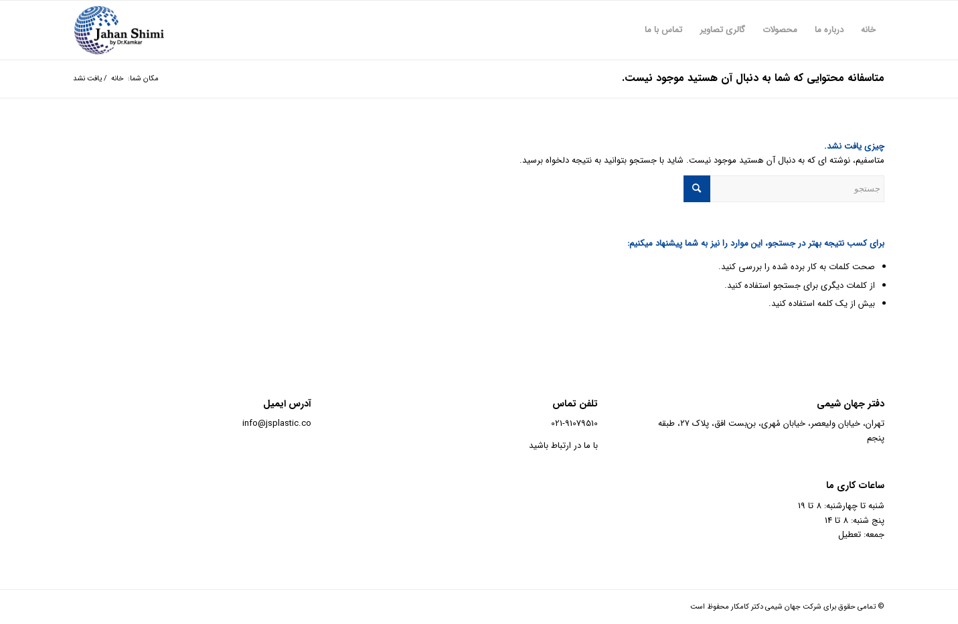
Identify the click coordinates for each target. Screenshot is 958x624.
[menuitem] (868, 30)
